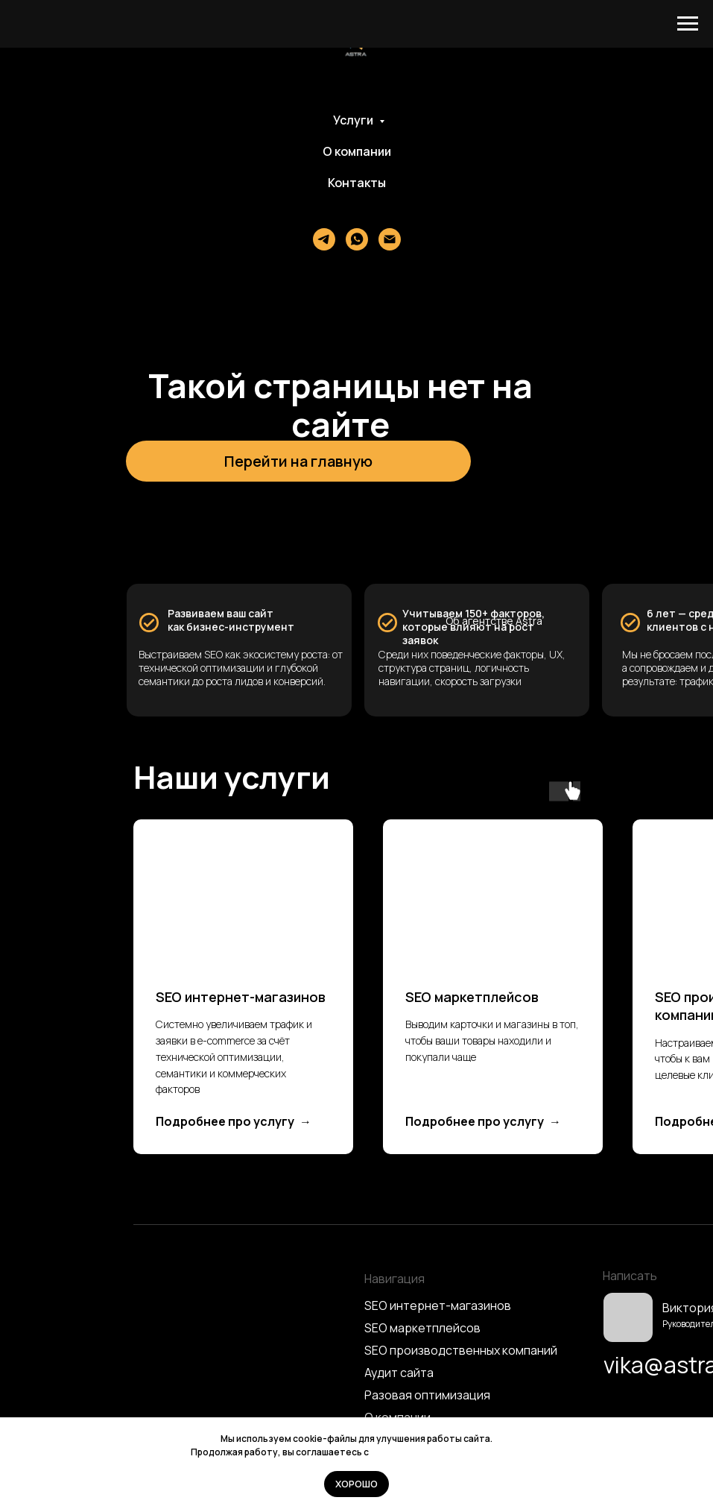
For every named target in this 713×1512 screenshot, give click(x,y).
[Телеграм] (324, 239)
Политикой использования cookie (446, 1452)
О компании (357, 151)
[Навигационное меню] (687, 23)
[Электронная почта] (389, 239)
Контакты (357, 182)
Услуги (354, 120)
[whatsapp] (357, 239)
